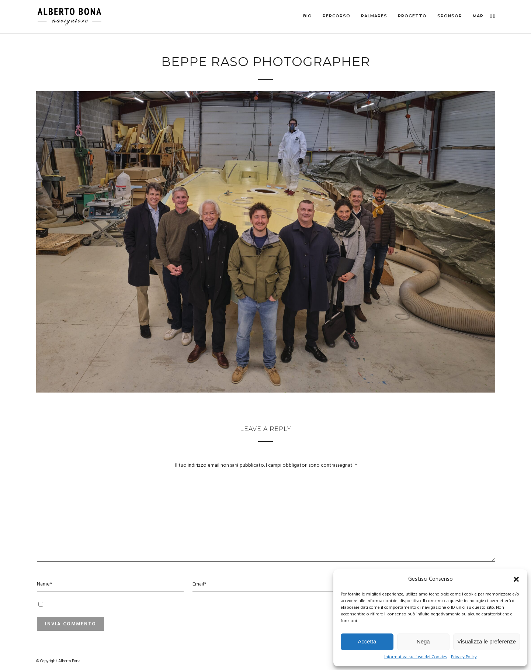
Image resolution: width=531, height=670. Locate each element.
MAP (478, 15)
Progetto (412, 15)
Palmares (374, 15)
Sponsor (449, 15)
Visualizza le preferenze (486, 641)
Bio (307, 15)
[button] (516, 579)
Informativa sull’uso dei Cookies (415, 657)
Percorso (336, 15)
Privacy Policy (464, 657)
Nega (423, 641)
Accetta (367, 641)
